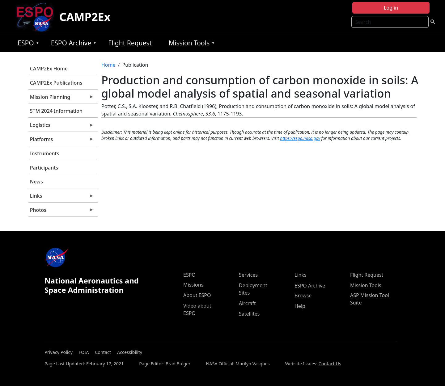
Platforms (61, 141)
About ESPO (197, 295)
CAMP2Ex (85, 16)
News (36, 181)
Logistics (61, 127)
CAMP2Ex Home (49, 68)
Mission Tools (190, 44)
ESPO (27, 44)
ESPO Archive (72, 44)
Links (61, 197)
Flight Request (130, 43)
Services (248, 274)
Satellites (249, 313)
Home (108, 64)
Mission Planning (61, 98)
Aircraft (247, 303)
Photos (61, 211)
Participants (44, 167)
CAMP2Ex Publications (56, 82)
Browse (303, 295)
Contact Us (330, 364)
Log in (391, 7)
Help (300, 306)
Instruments (44, 153)
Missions (193, 284)
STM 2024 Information (56, 110)
